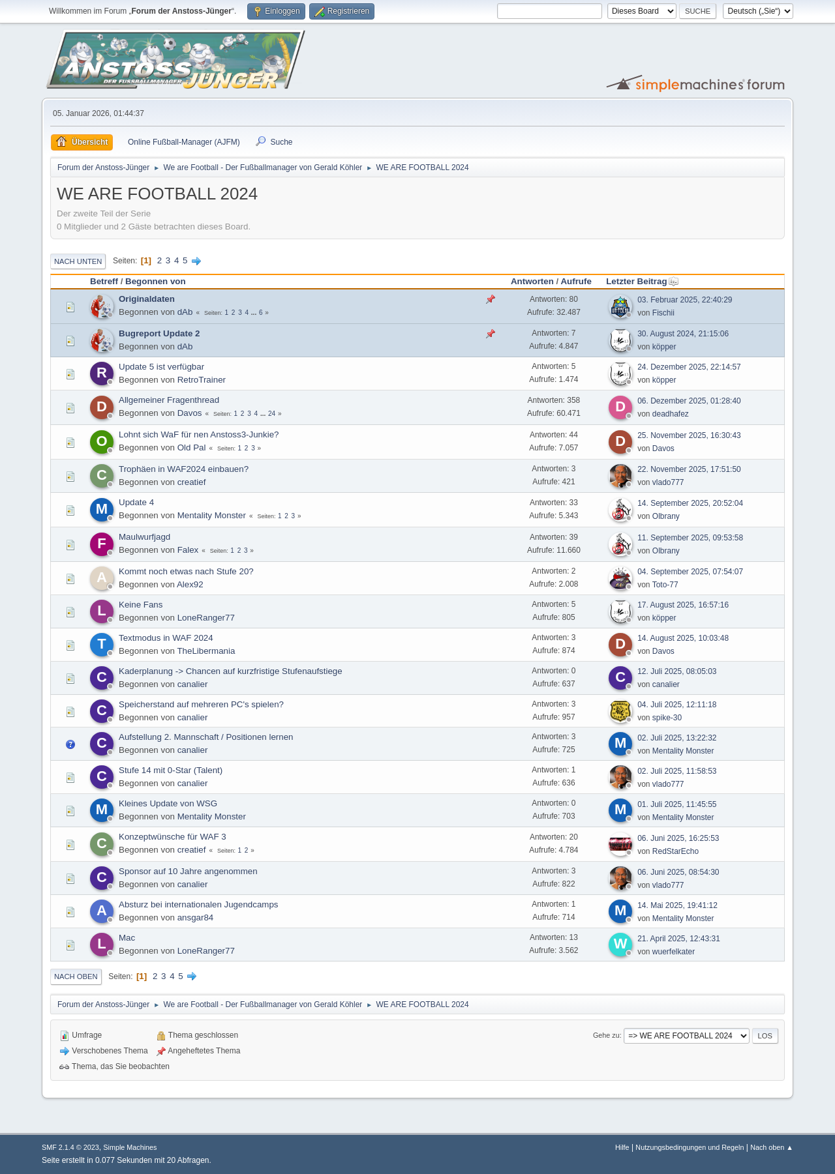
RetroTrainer (201, 380)
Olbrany (666, 516)
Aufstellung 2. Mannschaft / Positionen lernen (206, 737)
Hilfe (622, 1147)
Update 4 (136, 502)
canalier (192, 684)
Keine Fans (140, 604)
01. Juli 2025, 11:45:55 (676, 804)
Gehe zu (606, 1035)
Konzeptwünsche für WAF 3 (172, 837)
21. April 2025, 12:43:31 (678, 938)
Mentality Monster (211, 515)
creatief (191, 482)
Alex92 (190, 584)
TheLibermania (206, 651)
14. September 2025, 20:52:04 (690, 503)
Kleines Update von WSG (168, 803)
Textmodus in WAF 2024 (166, 638)
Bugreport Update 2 (159, 333)
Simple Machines (130, 1147)
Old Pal (191, 447)
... (254, 312)
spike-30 (667, 717)
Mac (127, 938)
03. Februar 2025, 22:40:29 (684, 299)
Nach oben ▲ (771, 1147)
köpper (664, 346)
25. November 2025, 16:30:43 (689, 435)
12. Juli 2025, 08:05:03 (676, 671)
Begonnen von (155, 281)
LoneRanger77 (206, 618)
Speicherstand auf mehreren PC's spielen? (201, 704)
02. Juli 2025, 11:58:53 (676, 771)
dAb (185, 312)
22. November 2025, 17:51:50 (689, 469)
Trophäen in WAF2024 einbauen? (184, 469)
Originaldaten (147, 299)
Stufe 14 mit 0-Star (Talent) (170, 770)
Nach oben (76, 976)
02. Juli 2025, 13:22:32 (676, 737)
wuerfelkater (673, 951)
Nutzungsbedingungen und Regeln (689, 1147)
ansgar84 (195, 917)
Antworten (532, 281)
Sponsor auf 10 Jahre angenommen (188, 871)
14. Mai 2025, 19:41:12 (677, 905)
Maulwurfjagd (144, 537)
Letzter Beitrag (642, 281)
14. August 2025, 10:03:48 (683, 638)
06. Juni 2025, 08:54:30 (678, 872)
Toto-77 (665, 584)
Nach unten (78, 261)
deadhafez (670, 413)
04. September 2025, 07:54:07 (690, 571)
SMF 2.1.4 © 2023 (70, 1147)
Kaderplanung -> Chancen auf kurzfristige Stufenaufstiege (230, 671)
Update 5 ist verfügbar (161, 367)
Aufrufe (575, 281)
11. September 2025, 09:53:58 (690, 537)
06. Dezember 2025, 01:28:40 (689, 400)
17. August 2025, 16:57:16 (683, 604)
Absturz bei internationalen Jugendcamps (199, 904)
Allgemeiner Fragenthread (169, 400)
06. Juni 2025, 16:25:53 (678, 838)
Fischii (663, 312)
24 (271, 413)
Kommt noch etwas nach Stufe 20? (186, 571)
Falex (188, 550)
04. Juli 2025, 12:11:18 (676, 704)
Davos (189, 413)
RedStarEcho (675, 851)
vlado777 (668, 482)
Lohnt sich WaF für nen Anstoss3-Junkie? (199, 434)
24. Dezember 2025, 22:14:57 (689, 367)
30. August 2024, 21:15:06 (683, 333)
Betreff (104, 281)
